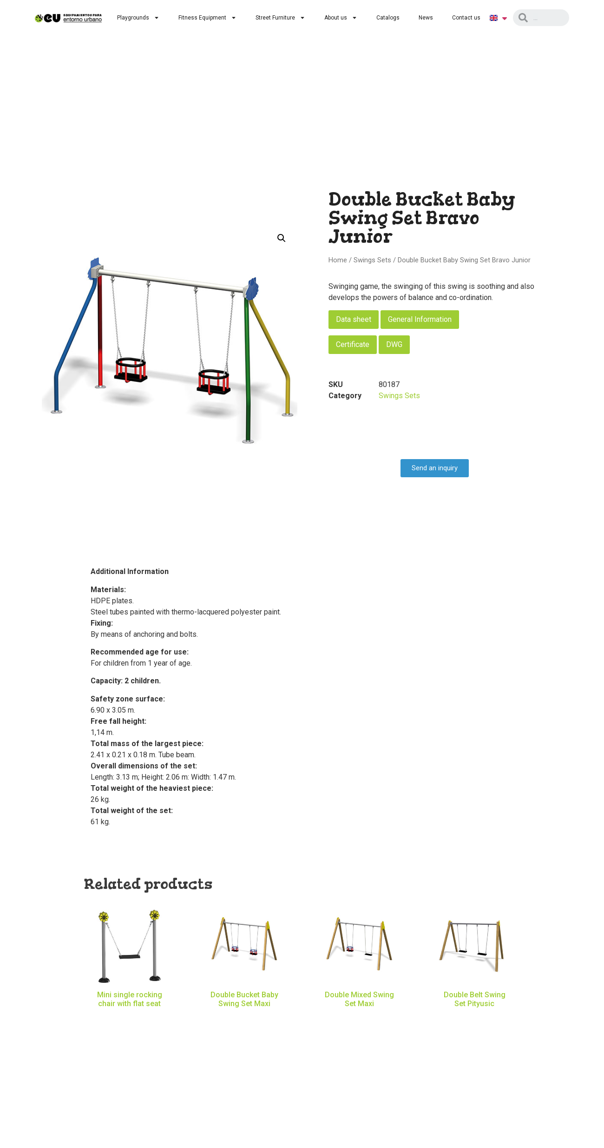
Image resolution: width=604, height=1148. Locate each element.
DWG (394, 344)
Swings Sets (372, 260)
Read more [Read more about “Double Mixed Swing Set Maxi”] (359, 1017)
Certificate (352, 344)
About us (340, 17)
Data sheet (353, 319)
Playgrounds (138, 17)
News (426, 17)
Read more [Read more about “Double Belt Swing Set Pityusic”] (474, 1017)
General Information (420, 319)
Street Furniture (280, 17)
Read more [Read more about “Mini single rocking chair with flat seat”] (129, 1017)
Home (337, 260)
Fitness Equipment (207, 17)
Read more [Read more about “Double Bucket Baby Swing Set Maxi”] (244, 1017)
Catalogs (388, 17)
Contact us (466, 17)
